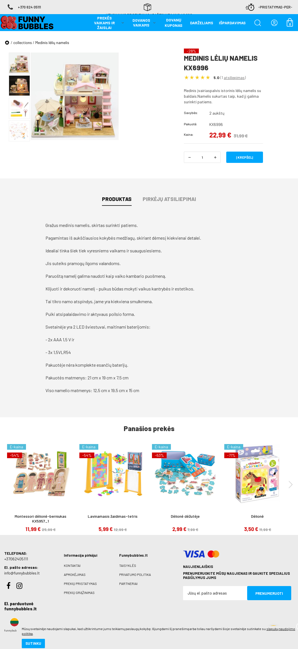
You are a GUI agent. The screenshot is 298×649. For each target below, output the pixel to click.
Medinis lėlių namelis (52, 42)
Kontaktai (72, 565)
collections (22, 42)
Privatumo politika (135, 574)
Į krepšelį (244, 157)
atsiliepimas (234, 77)
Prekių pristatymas (80, 583)
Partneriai (128, 583)
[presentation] (291, 484)
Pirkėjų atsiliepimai (169, 199)
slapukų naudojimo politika (67, 625)
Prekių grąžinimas (79, 593)
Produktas (117, 199)
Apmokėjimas (75, 574)
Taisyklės (127, 565)
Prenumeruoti (269, 593)
